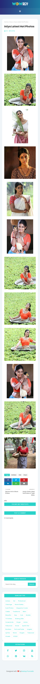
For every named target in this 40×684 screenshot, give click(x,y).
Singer (18, 622)
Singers (22, 633)
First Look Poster (19, 629)
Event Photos (9, 608)
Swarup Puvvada (27, 671)
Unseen (7, 636)
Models (28, 615)
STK (7, 31)
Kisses (17, 626)
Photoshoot (21, 601)
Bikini (24, 611)
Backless (8, 629)
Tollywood (30, 633)
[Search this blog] (16, 584)
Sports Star (25, 626)
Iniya (11, 22)
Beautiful (8, 615)
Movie (15, 633)
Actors (25, 622)
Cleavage (8, 604)
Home (6, 22)
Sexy (15, 615)
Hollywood (8, 626)
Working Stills (19, 619)
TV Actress (8, 619)
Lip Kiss (7, 633)
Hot (20, 475)
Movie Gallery (19, 604)
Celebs (7, 611)
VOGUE (15, 636)
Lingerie (29, 629)
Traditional (16, 611)
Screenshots (9, 622)
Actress (13, 475)
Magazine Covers (22, 608)
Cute (21, 615)
